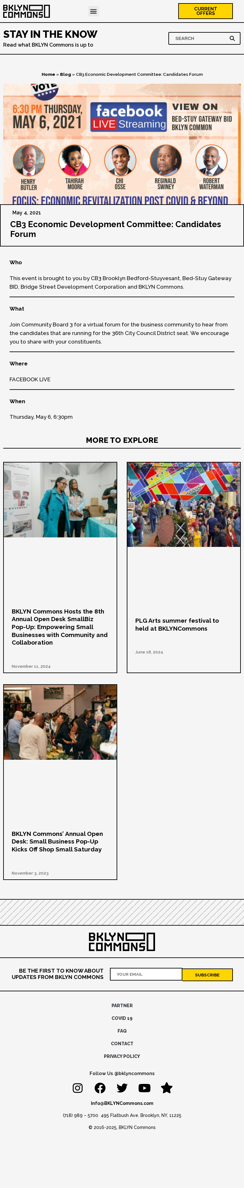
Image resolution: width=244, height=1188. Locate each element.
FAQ (122, 1031)
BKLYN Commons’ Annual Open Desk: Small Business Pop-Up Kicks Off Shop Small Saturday (57, 842)
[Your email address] (146, 974)
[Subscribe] (207, 974)
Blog (65, 75)
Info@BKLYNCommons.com (122, 1103)
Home (48, 75)
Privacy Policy (122, 1056)
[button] (93, 12)
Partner (122, 1005)
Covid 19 (122, 1018)
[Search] (233, 39)
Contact (122, 1044)
